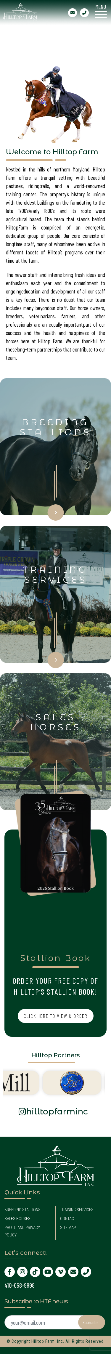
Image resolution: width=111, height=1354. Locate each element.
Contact (68, 1218)
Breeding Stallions (22, 1209)
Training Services (77, 1209)
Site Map (68, 1227)
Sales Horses (17, 1218)
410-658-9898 (19, 1285)
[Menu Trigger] (101, 10)
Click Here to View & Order (56, 1016)
